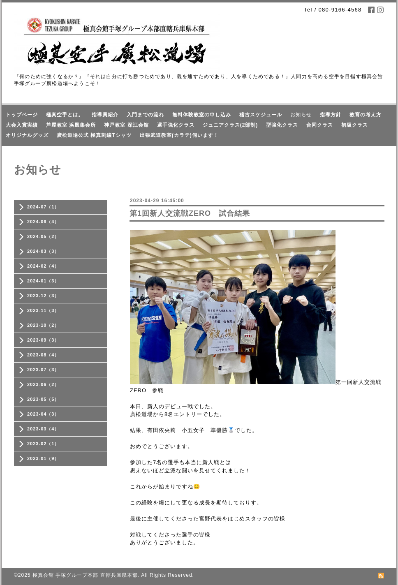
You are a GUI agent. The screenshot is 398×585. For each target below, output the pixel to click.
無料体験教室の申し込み (201, 115)
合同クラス (319, 125)
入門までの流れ (145, 115)
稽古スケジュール (260, 115)
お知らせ (301, 115)
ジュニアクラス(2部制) (230, 125)
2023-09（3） (43, 340)
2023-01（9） (43, 458)
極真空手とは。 (64, 115)
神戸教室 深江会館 (126, 125)
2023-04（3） (43, 414)
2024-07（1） (43, 206)
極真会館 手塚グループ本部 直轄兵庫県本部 (85, 575)
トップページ (22, 115)
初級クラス (354, 125)
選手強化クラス (175, 125)
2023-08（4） (43, 354)
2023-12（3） (43, 295)
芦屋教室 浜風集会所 (71, 125)
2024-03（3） (43, 251)
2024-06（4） (43, 221)
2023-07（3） (43, 369)
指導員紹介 (105, 115)
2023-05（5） (43, 399)
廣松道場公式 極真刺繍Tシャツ (94, 135)
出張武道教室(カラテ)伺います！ (179, 135)
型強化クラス (282, 125)
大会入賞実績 (22, 125)
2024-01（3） (43, 280)
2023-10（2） (43, 325)
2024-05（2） (43, 236)
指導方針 (330, 115)
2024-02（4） (43, 266)
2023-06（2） (43, 384)
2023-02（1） (43, 443)
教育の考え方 (365, 115)
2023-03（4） (43, 428)
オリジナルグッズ (27, 135)
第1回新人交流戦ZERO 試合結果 (190, 213)
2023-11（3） (43, 310)
